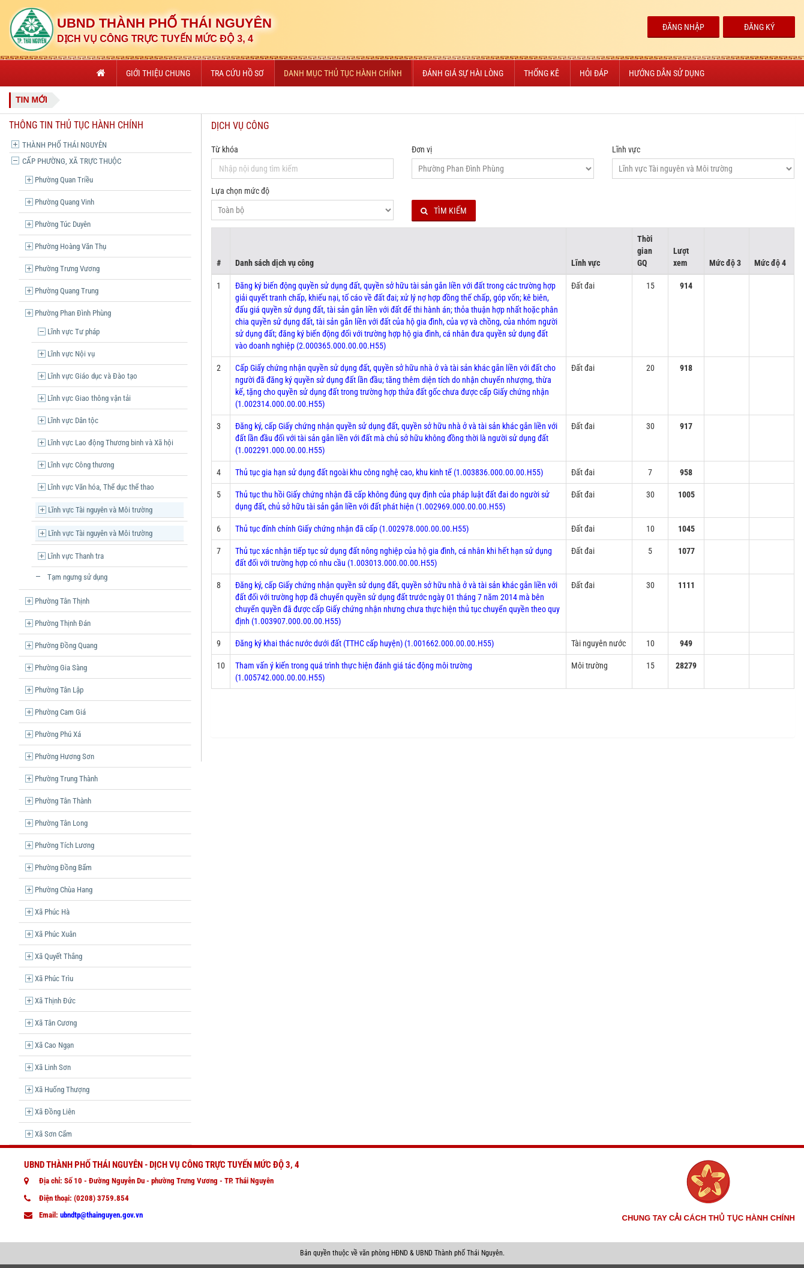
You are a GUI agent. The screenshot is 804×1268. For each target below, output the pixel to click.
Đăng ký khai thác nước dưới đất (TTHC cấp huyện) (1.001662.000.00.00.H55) (364, 643)
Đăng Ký (759, 27)
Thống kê (541, 73)
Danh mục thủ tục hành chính (343, 73)
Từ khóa (224, 149)
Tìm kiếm (444, 210)
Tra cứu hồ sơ (237, 73)
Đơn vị (422, 149)
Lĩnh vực (626, 149)
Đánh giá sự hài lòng (462, 73)
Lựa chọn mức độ (240, 191)
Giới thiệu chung (158, 73)
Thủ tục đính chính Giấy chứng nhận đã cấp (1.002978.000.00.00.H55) (352, 528)
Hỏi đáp (594, 73)
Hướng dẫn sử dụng (666, 73)
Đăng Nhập (683, 27)
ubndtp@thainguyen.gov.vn (101, 1214)
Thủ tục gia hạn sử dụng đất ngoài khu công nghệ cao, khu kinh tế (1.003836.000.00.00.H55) (389, 472)
